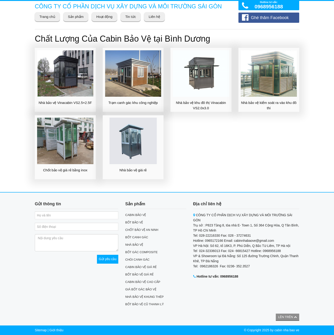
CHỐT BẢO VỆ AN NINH (141, 230)
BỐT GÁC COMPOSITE (141, 252)
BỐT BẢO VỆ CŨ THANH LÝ (144, 304)
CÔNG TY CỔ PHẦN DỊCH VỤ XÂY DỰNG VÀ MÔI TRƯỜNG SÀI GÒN (128, 6)
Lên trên (287, 317)
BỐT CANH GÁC (136, 237)
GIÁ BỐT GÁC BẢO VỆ (140, 289)
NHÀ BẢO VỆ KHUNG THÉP (144, 297)
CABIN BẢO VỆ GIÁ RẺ (141, 267)
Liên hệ (154, 17)
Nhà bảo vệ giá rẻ (133, 170)
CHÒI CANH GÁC (137, 259)
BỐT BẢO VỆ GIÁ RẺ (139, 274)
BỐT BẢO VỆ (134, 222)
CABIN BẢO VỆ (135, 215)
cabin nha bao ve (286, 330)
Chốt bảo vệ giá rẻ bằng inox (65, 170)
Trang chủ (47, 17)
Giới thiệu (56, 330)
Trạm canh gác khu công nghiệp (133, 103)
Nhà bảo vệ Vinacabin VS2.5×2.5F (65, 103)
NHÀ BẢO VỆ (134, 244)
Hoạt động (104, 17)
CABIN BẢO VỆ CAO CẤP (142, 282)
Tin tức (130, 17)
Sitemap (41, 330)
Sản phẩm (76, 17)
